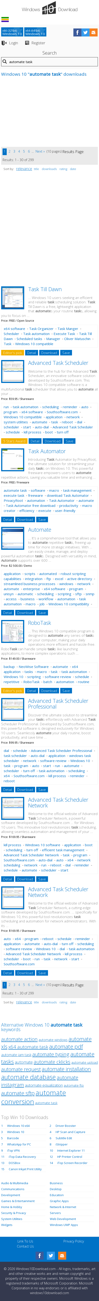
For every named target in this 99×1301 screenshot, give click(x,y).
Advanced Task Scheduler (58, 362)
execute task (14, 495)
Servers (55, 1213)
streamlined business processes (29, 583)
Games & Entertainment (18, 1201)
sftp (78, 594)
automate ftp (74, 1085)
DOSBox (14, 1163)
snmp (90, 594)
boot (49, 432)
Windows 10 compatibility (68, 604)
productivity (68, 505)
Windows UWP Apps (64, 1225)
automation (36, 500)
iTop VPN (13, 1150)
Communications (12, 1189)
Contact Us (25, 1246)
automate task (15, 490)
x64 (7, 775)
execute (44, 510)
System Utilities (11, 1219)
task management (77, 490)
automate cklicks (52, 1061)
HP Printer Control (69, 1157)
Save (66, 352)
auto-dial (42, 427)
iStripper (62, 1144)
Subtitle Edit (64, 1138)
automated (48, 573)
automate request (21, 1069)
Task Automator (47, 451)
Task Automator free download (30, 505)
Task (7, 343)
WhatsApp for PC (19, 1144)
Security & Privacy (13, 1213)
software (38, 490)
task (54, 422)
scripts (29, 573)
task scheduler (15, 755)
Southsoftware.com (62, 412)
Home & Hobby (11, 1207)
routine (83, 681)
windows (66, 583)
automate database (28, 1077)
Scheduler (11, 333)
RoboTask (39, 622)
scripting (64, 594)
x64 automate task (28, 1047)
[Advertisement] (35, 114)
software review (58, 676)
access (11, 599)
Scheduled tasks (29, 338)
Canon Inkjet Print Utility (25, 1169)
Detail (31, 352)
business (28, 599)
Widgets (6, 1225)
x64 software (14, 328)
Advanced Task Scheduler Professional (58, 703)
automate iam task (16, 1054)
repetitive (11, 681)
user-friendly (65, 510)
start (27, 427)
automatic (25, 594)
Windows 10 (13, 676)
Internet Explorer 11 (71, 1150)
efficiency (26, 510)
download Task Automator (68, 495)
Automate (39, 529)
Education (57, 1195)
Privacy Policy (73, 1241)
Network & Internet (63, 1207)
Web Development (63, 1219)
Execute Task (64, 333)
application (54, 417)
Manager (53, 338)
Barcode (13, 1138)
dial (79, 422)
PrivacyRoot (13, 500)
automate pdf (66, 1046)
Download (49, 352)
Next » (40, 151)
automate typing (50, 1054)
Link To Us (25, 1241)
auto (84, 407)
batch (47, 681)
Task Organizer (41, 328)
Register (38, 42)
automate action (19, 1039)
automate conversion (33, 1097)
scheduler (11, 427)
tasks (28, 671)
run (6, 407)
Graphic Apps (59, 1201)
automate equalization (44, 1085)
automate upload (84, 1062)
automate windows (53, 1040)
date (73, 169)
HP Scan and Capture (70, 1132)
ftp (48, 578)
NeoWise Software (34, 666)
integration (33, 578)
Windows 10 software (42, 845)
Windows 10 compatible (34, 343)
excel (59, 578)
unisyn (9, 594)
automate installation (66, 1069)
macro (54, 490)
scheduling (50, 407)
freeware (35, 495)
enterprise (31, 588)
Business (56, 1183)
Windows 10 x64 (18, 1126)
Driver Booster (66, 1126)
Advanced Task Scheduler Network (58, 802)
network (73, 417)
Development (10, 1195)
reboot (67, 422)
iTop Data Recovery (22, 1157)
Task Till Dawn (45, 289)
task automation (25, 407)
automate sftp (18, 1093)
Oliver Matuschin (77, 338)
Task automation (36, 333)
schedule (13, 432)
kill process (32, 432)
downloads (49, 169)
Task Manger (67, 328)
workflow (46, 599)
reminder (70, 407)
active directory (79, 578)
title (36, 169)
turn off (63, 432)
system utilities (16, 422)
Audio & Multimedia (14, 1183)
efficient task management (63, 850)
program (11, 412)
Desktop (56, 1189)
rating (63, 169)
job (42, 604)
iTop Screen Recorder (72, 1163)
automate (39, 422)
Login (13, 42)
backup (9, 666)
